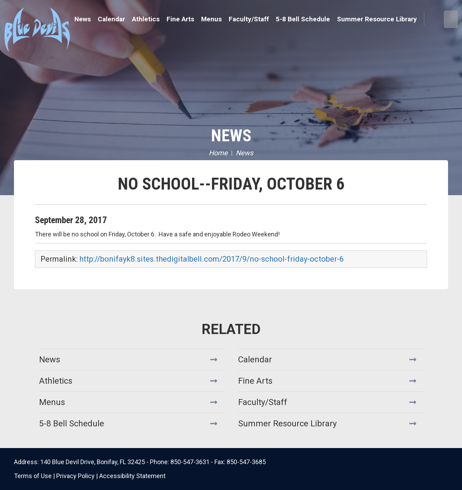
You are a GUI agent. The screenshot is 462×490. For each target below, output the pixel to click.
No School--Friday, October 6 (231, 184)
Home (218, 153)
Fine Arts (255, 381)
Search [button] (433, 19)
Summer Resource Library (377, 19)
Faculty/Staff (249, 19)
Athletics (55, 381)
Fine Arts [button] (180, 19)
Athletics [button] (146, 19)
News (82, 19)
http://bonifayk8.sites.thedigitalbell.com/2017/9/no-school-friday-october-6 (211, 259)
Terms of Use (33, 476)
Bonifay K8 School (64, 27)
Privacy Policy (75, 476)
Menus (211, 19)
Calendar (111, 19)
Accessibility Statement (132, 476)
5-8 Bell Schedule (303, 19)
